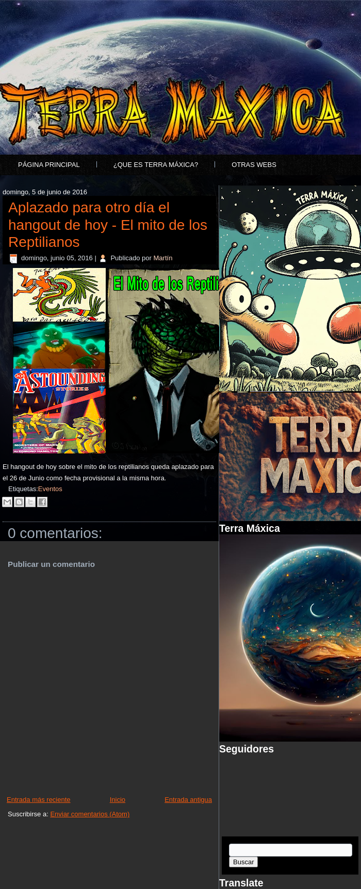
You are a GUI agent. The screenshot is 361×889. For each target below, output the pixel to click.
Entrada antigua (188, 799)
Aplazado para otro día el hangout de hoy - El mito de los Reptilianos (107, 224)
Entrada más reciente (39, 799)
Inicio (117, 799)
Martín (163, 258)
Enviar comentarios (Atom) (89, 814)
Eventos (50, 489)
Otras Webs (254, 165)
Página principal (49, 165)
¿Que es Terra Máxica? (155, 165)
